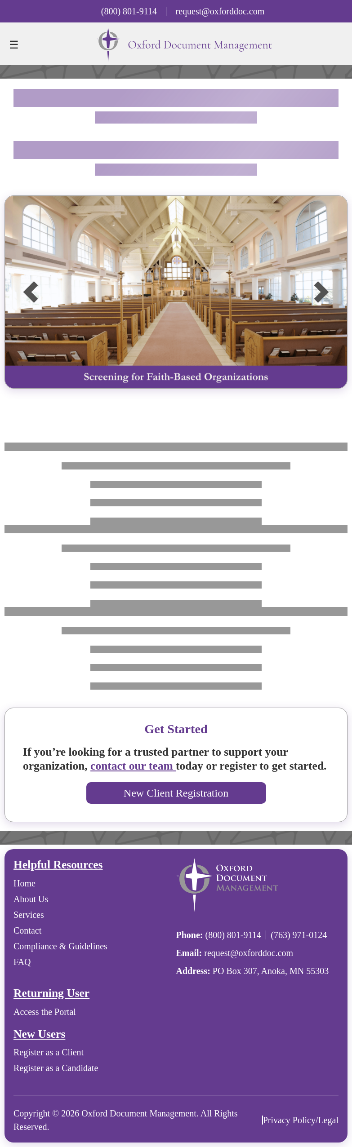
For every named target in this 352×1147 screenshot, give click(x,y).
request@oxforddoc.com (219, 11)
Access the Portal (44, 1012)
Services (28, 915)
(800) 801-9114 (129, 11)
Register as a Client (48, 1052)
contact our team (133, 765)
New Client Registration (176, 793)
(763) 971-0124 (299, 935)
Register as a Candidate (55, 1068)
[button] (30, 292)
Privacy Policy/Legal (301, 1120)
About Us (30, 899)
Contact (27, 930)
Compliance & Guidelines (60, 946)
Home (24, 883)
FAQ (22, 962)
